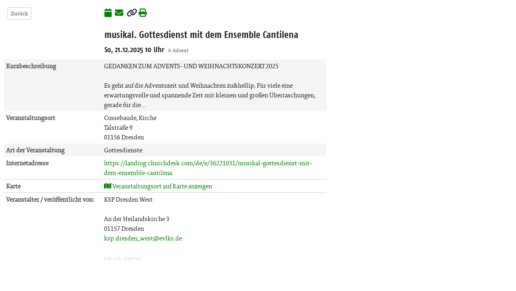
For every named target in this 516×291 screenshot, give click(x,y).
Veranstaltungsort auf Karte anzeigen (158, 186)
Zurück (19, 13)
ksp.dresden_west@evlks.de (143, 238)
